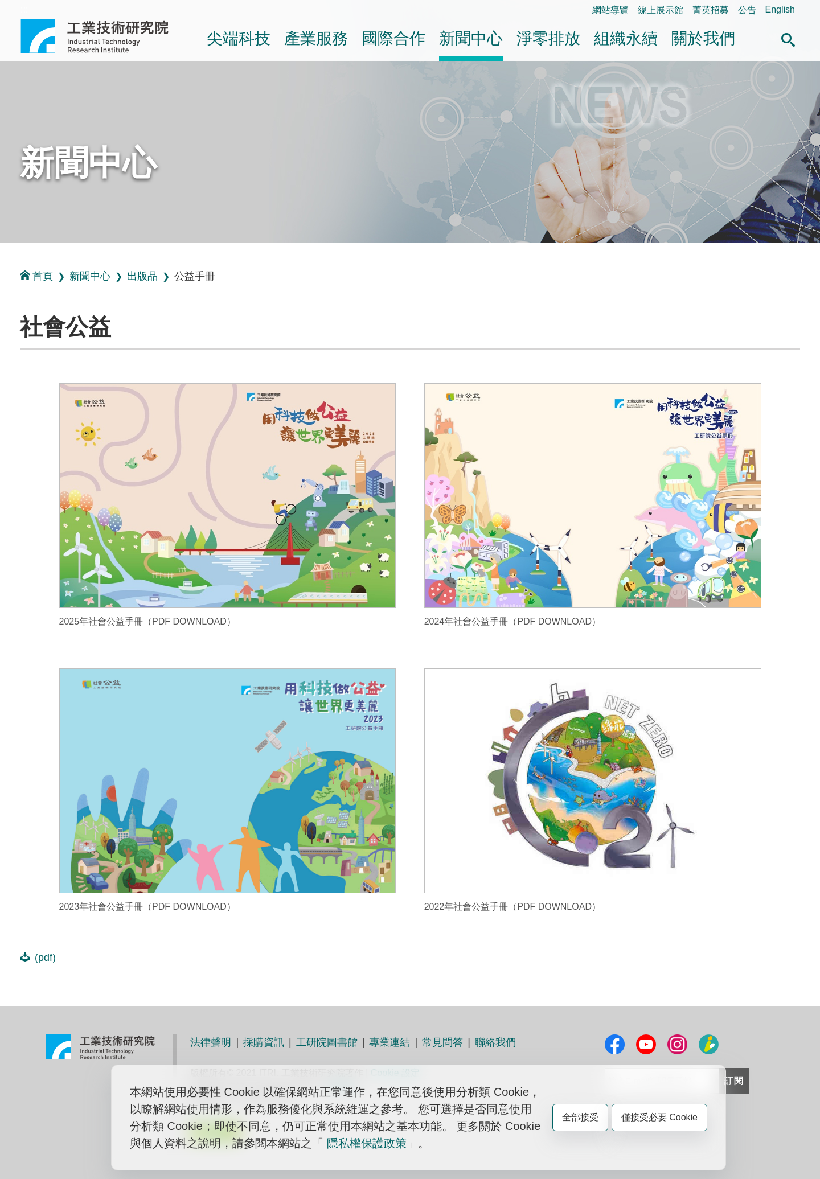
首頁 (36, 276)
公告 (747, 10)
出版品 (142, 276)
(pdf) (38, 957)
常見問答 (442, 1042)
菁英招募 (710, 10)
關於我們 (703, 38)
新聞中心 (471, 38)
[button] (788, 38)
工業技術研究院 (102, 36)
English (780, 9)
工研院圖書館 (327, 1042)
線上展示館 (660, 10)
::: (24, 9)
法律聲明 (210, 1042)
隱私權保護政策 (367, 1143)
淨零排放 (548, 38)
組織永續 (626, 38)
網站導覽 (610, 10)
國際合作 (393, 38)
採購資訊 (263, 1042)
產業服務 (316, 38)
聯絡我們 (495, 1042)
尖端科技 (238, 38)
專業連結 (389, 1042)
